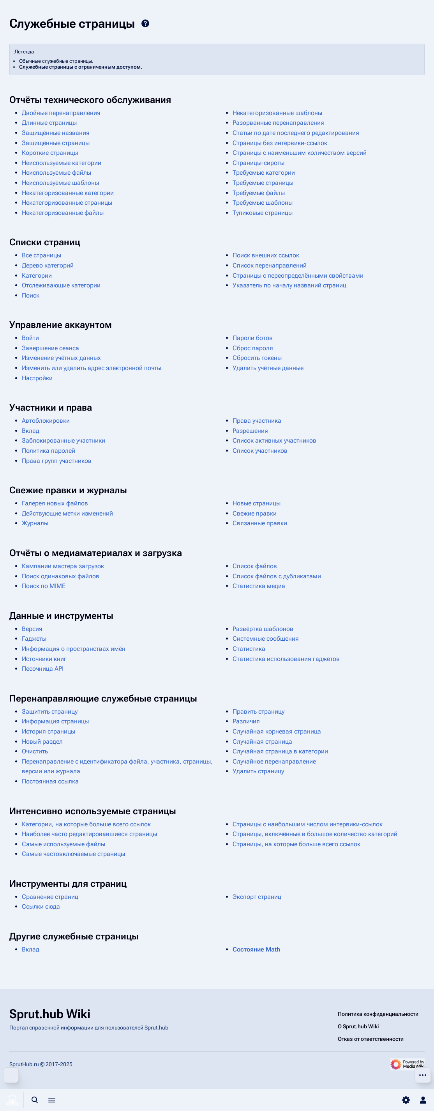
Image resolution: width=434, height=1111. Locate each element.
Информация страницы (55, 721)
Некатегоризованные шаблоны (277, 113)
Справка (145, 23)
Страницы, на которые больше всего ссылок (296, 844)
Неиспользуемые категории (61, 163)
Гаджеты (34, 638)
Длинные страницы (49, 122)
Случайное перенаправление (274, 761)
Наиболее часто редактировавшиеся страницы (89, 834)
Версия (32, 629)
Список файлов (255, 566)
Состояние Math (256, 949)
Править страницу (258, 711)
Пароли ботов (253, 338)
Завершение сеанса (50, 348)
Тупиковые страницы (263, 212)
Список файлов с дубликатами (277, 576)
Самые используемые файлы (63, 844)
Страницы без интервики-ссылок (280, 143)
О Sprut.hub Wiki (358, 1026)
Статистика (249, 648)
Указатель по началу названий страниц (289, 285)
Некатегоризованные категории (68, 193)
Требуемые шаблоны (263, 202)
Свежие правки (255, 513)
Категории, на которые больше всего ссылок (86, 824)
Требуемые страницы (263, 182)
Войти (30, 338)
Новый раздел (42, 741)
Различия (246, 721)
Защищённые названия (56, 132)
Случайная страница (262, 741)
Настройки (37, 378)
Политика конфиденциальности (378, 1014)
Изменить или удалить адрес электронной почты (91, 368)
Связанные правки (260, 523)
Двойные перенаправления (61, 113)
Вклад (30, 430)
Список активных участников (274, 440)
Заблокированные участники (63, 440)
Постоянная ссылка (50, 781)
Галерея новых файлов (55, 503)
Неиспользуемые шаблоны (60, 182)
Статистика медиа (259, 586)
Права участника (257, 420)
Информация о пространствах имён (73, 648)
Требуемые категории (264, 172)
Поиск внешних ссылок (266, 255)
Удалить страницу (258, 771)
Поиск (30, 295)
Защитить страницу (50, 711)
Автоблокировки (46, 420)
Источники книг (44, 659)
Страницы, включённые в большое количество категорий (315, 834)
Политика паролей (48, 450)
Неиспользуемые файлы (56, 172)
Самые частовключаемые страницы (73, 854)
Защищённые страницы (56, 143)
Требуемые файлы (259, 193)
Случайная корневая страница (277, 731)
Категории (37, 275)
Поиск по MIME (43, 586)
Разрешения (250, 430)
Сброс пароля (253, 348)
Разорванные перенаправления (278, 122)
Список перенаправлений (270, 265)
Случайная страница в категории (280, 751)
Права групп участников (57, 460)
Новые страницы (257, 503)
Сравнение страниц (50, 896)
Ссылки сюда (41, 906)
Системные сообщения (266, 638)
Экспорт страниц (257, 896)
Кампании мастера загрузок (63, 566)
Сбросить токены (257, 357)
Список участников (260, 450)
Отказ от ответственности (371, 1039)
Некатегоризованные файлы (63, 212)
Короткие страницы (50, 152)
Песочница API (43, 668)
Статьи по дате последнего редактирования (296, 132)
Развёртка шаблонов (263, 629)
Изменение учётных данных (61, 357)
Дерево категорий (48, 265)
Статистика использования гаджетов (286, 659)
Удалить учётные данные (268, 368)
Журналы (35, 523)
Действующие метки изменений (67, 513)
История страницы (48, 731)
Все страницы (41, 255)
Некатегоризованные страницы (67, 202)
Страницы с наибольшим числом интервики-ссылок (308, 824)
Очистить (35, 751)
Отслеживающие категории (61, 285)
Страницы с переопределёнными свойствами (298, 275)
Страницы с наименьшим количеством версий (300, 152)
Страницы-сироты (258, 163)
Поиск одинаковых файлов (60, 576)
